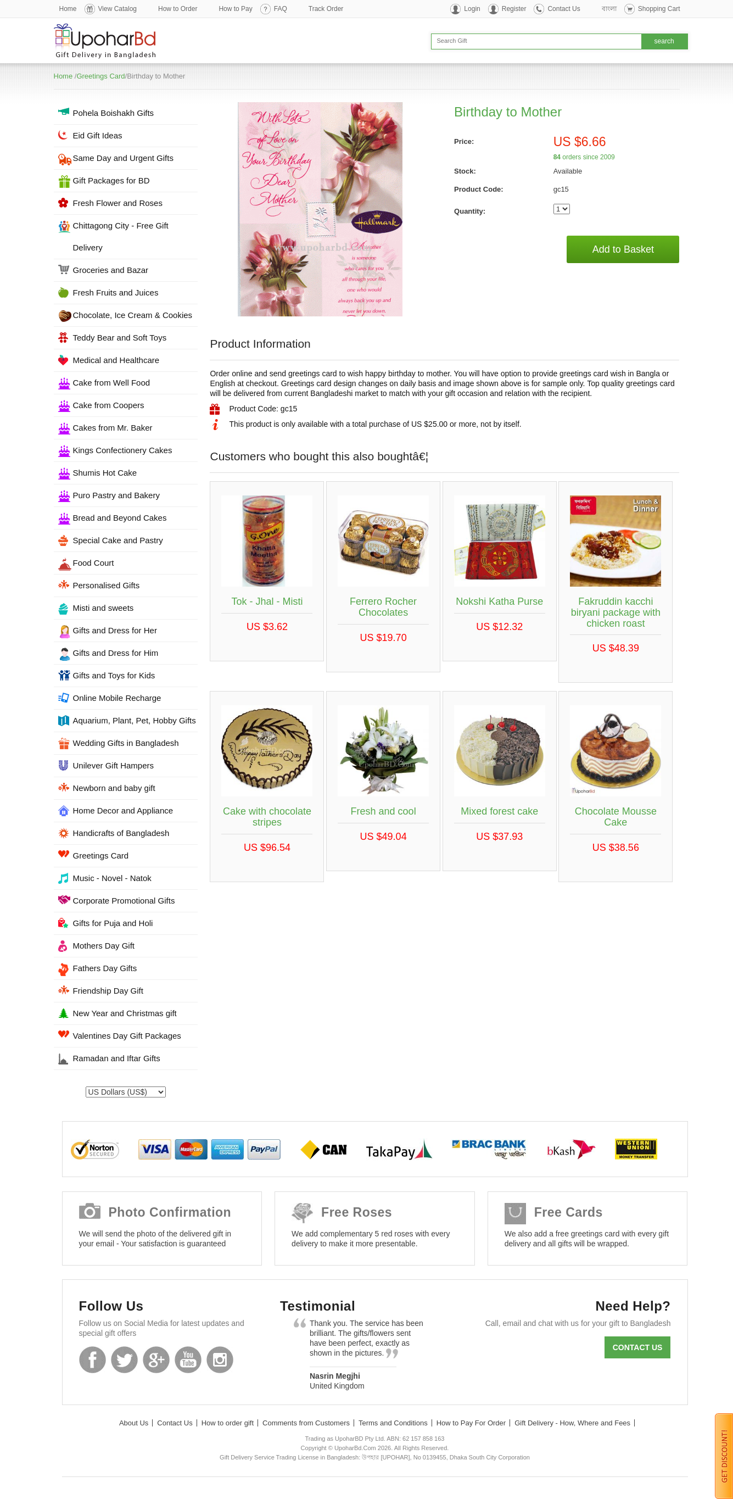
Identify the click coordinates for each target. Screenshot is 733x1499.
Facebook (92, 1359)
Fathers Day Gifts (105, 968)
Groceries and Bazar (111, 270)
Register (514, 9)
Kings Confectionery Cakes (122, 450)
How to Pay (235, 9)
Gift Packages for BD (111, 180)
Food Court (93, 562)
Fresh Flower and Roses (118, 203)
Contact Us (563, 9)
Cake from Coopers (108, 405)
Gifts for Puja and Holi (113, 923)
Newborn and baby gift (114, 788)
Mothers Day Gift (104, 945)
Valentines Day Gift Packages (127, 1035)
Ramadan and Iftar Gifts (116, 1058)
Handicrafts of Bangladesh (121, 833)
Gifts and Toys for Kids (114, 675)
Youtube (188, 1359)
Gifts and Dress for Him (116, 652)
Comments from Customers (306, 1423)
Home (68, 9)
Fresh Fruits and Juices (116, 292)
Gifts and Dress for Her (115, 630)
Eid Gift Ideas (97, 135)
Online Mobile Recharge (117, 698)
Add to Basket (623, 249)
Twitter (124, 1359)
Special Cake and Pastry (118, 540)
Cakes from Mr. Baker (113, 427)
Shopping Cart (659, 9)
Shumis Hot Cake (105, 472)
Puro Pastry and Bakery (116, 495)
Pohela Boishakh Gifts (113, 113)
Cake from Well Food (111, 382)
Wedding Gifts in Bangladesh (126, 743)
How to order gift (228, 1423)
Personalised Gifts (106, 585)
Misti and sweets (103, 607)
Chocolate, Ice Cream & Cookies (133, 315)
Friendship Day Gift (108, 990)
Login (472, 9)
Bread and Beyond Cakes (120, 517)
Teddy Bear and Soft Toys (120, 337)
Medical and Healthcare (116, 360)
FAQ (280, 9)
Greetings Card (100, 76)
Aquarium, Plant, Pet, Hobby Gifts (134, 720)
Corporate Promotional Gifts (124, 900)
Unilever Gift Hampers (113, 765)
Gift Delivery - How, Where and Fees (572, 1423)
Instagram (219, 1359)
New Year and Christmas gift (125, 1013)
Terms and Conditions (393, 1423)
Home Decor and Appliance (123, 810)
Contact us (638, 1347)
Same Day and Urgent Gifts (123, 158)
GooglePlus (156, 1359)
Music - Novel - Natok (112, 878)
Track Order (326, 9)
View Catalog (117, 9)
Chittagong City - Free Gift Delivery (121, 236)
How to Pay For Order (471, 1423)
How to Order (177, 9)
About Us (133, 1423)
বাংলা (609, 9)
